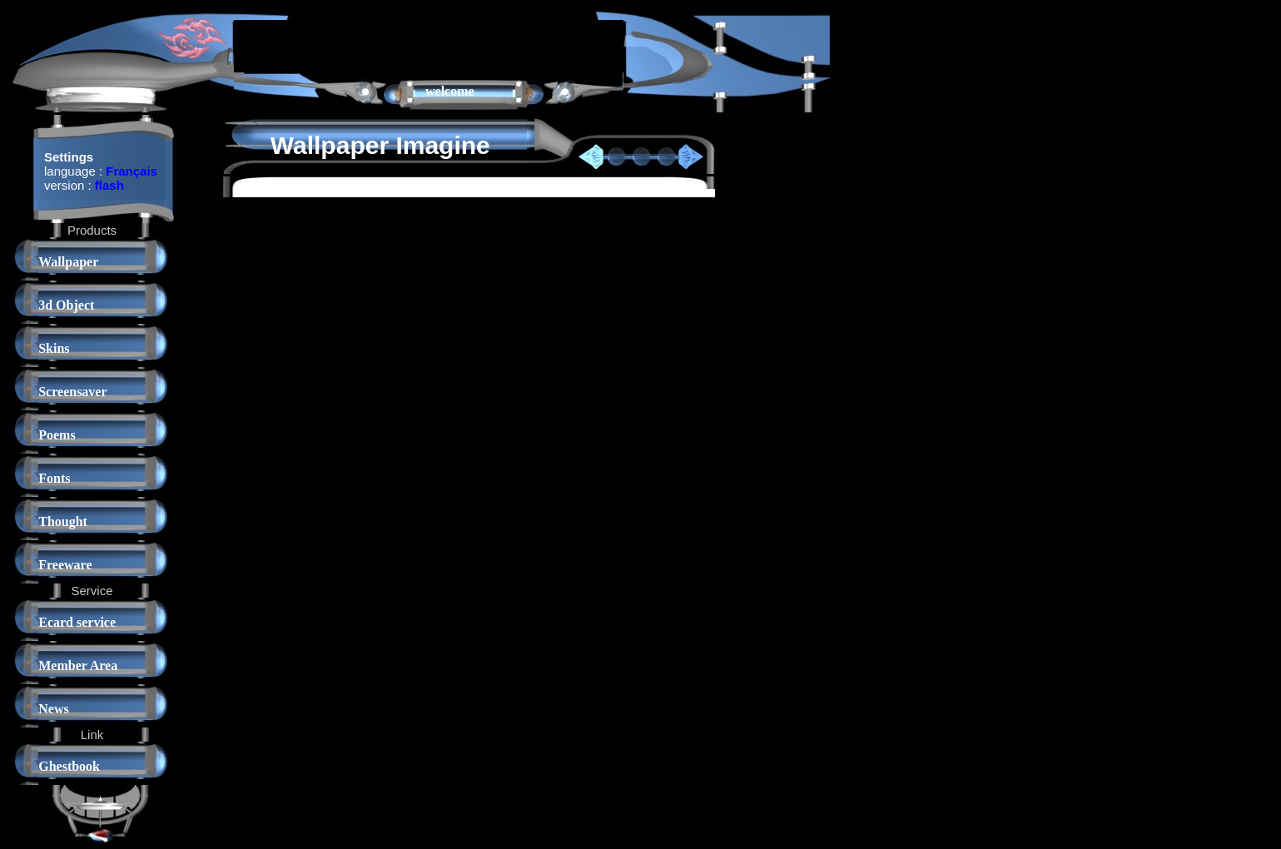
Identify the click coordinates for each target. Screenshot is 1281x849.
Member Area (77, 665)
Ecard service (77, 622)
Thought (62, 521)
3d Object (66, 305)
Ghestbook (69, 766)
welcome (449, 91)
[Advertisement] (428, 45)
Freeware (65, 565)
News (53, 709)
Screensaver (72, 392)
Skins (53, 348)
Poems (56, 435)
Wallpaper (68, 262)
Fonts (54, 478)
